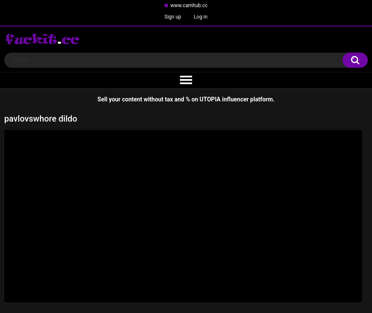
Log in (201, 17)
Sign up (172, 17)
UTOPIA (210, 99)
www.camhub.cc (189, 5)
